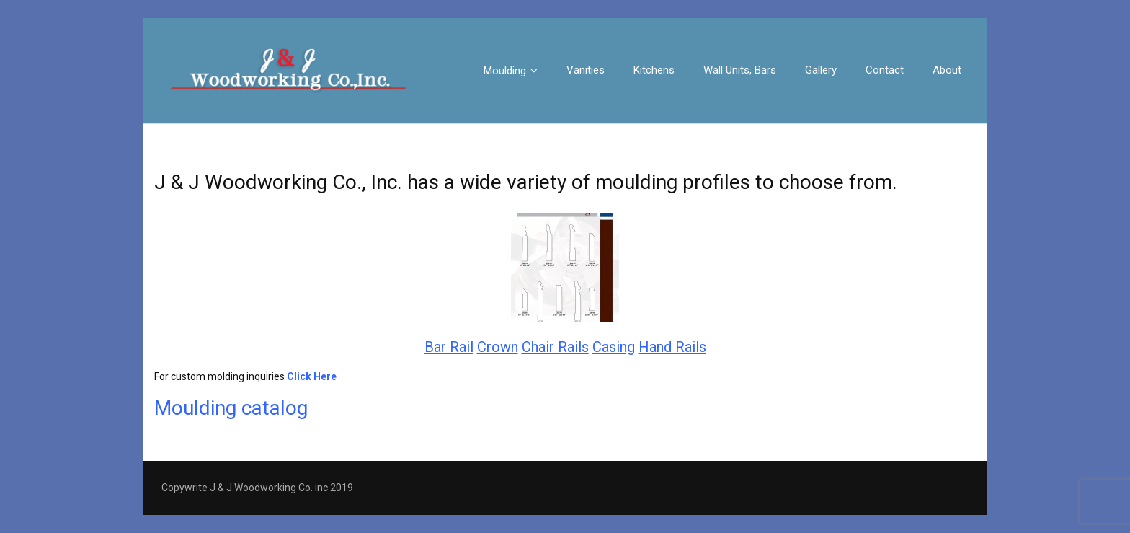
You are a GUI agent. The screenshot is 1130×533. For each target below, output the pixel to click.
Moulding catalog (231, 408)
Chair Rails (555, 347)
